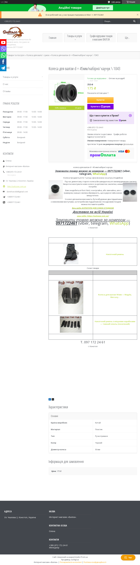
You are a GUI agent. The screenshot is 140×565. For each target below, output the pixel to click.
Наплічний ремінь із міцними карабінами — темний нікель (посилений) (115, 322)
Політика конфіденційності (95, 562)
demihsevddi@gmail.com (17, 191)
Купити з (100, 106)
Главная (52, 38)
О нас (5, 84)
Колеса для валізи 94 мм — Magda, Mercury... (115, 295)
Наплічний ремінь (115, 254)
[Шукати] (134, 21)
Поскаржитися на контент (71, 562)
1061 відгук (115, 2)
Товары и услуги (74, 36)
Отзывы (6, 91)
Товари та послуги (15, 55)
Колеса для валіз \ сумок (38, 55)
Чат (128, 557)
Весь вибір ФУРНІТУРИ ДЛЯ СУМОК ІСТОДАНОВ (93, 208)
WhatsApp (99, 174)
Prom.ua (84, 557)
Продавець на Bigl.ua (70, 559)
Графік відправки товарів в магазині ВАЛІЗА (101, 37)
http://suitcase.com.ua (16, 186)
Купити (100, 99)
